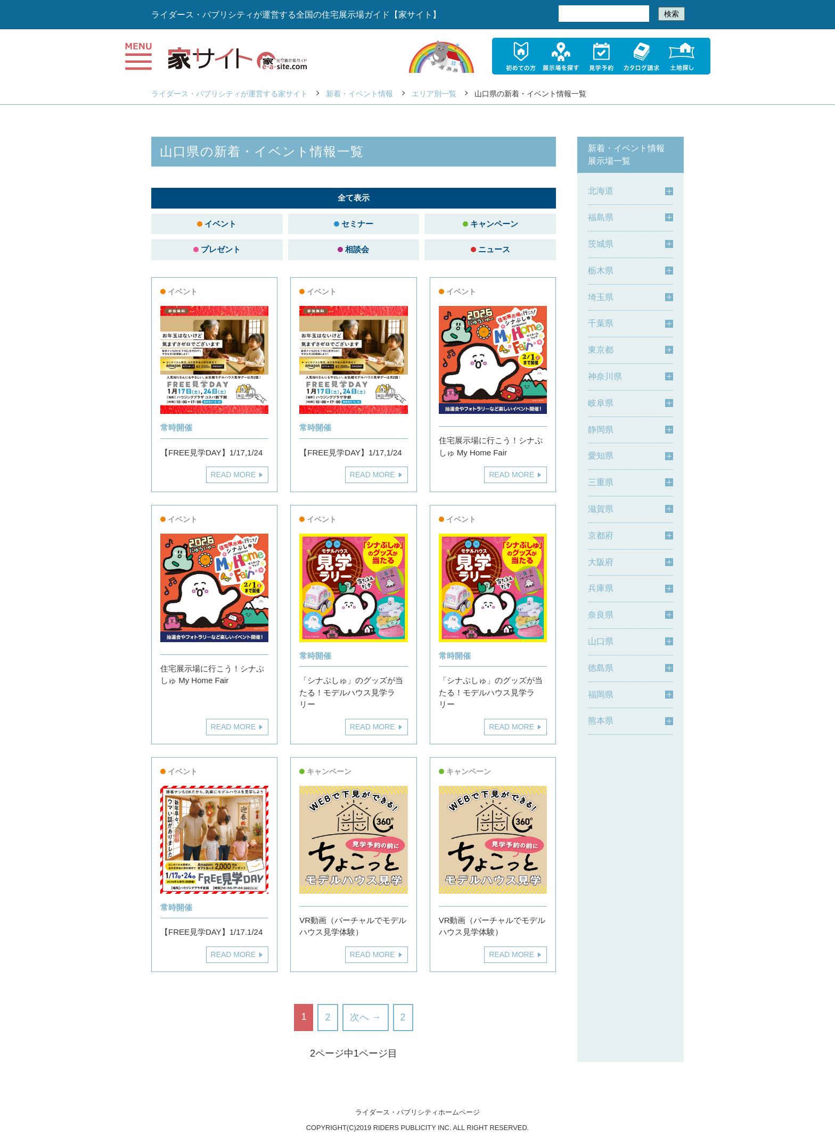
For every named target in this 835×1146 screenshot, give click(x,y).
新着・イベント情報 (359, 93)
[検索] (602, 14)
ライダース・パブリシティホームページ (417, 1112)
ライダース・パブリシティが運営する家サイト (229, 93)
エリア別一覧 (434, 93)
